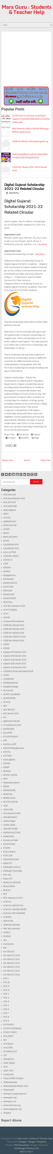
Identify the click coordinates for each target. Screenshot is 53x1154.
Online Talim (9, 825)
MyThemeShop (22, 1145)
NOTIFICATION (10, 802)
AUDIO (6, 529)
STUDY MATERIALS (12, 1028)
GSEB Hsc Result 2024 (13, 633)
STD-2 (6, 994)
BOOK (6, 541)
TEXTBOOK (8, 1059)
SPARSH (7, 936)
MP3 (5, 779)
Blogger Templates (37, 1142)
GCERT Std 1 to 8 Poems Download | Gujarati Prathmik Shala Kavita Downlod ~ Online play (31, 119)
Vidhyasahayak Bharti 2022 (15, 1086)
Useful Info (8, 1074)
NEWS (6, 786)
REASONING (9, 886)
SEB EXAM (8, 921)
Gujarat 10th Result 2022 (14, 652)
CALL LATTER (9, 552)
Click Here (42, 244)
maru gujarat (9, 759)
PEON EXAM (9, 844)
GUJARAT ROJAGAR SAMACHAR (18, 671)
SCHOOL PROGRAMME (14, 913)
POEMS (6, 848)
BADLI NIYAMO (10, 537)
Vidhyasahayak (10, 1082)
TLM (5, 1067)
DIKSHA (7, 567)
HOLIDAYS (8, 690)
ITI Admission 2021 (12, 725)
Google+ (11, 438)
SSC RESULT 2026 (11, 974)
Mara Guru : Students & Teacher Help (26, 9)
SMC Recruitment (11, 928)
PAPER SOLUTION (11, 832)
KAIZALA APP (9, 744)
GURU (6, 675)
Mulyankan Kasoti (11, 782)
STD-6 (6, 1009)
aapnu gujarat (9, 510)
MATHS (6, 763)
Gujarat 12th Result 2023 (14, 667)
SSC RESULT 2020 (11, 955)
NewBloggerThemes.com (26, 1148)
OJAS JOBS (8, 809)
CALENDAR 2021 (11, 544)
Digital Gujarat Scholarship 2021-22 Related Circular (24, 186)
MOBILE (7, 771)
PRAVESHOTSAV (11, 859)
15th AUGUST (9, 502)
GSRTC (6, 644)
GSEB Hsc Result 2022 (13, 625)
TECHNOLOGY (10, 1051)
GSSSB (6, 648)
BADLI (6, 533)
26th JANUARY (10, 506)
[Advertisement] (26, 58)
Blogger (23, 1142)
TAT (5, 1040)
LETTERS (7, 756)
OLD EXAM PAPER (11, 813)
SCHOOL (7, 902)
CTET (5, 564)
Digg (35, 438)
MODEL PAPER (10, 775)
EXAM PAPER (9, 598)
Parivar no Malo (10, 840)
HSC (5, 706)
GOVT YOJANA (10, 610)
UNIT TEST (8, 1071)
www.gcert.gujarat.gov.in (14, 1094)
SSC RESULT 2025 (11, 971)
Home (27, 460)
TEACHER (8, 1047)
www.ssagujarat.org (12, 1109)
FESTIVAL (8, 602)
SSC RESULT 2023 (11, 963)
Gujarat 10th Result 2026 (14, 660)
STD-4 (6, 1001)
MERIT (6, 767)
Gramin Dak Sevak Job (13, 621)
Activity (7, 517)
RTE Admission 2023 (13, 898)
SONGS (6, 932)
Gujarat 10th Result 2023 (14, 656)
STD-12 (6, 990)
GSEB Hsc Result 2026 (13, 640)
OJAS (5, 806)
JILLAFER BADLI (10, 736)
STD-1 (6, 978)
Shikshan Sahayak (11, 925)
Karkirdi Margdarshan (13, 748)
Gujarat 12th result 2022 (14, 663)
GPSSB (6, 617)
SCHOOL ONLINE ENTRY (15, 909)
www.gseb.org (9, 1097)
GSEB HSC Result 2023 (13, 629)
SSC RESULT (9, 951)
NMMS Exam (9, 798)
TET (5, 1055)
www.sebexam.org (11, 1105)
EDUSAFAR (8, 579)
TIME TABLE (9, 1063)
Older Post (46, 460)
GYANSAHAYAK (10, 683)
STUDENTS (8, 1024)
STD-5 (6, 1005)
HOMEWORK (9, 698)
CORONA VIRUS (10, 556)
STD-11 (6, 986)
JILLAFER (7, 733)
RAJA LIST (8, 878)
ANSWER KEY (9, 521)
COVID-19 (7, 560)
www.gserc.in (9, 1101)
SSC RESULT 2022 (11, 959)
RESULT (7, 890)
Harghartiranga (10, 686)
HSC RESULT (9, 710)
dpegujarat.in (9, 575)
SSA (5, 940)
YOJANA (7, 1113)
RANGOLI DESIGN (11, 882)
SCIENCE (7, 917)
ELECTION (8, 587)
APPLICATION (10, 525)
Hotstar (7, 702)
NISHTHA (7, 794)
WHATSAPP (8, 1090)
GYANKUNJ (8, 679)
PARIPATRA (14, 193)
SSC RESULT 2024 (11, 967)
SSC (5, 948)
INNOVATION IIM (11, 721)
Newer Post (7, 460)
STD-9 (6, 1021)
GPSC (5, 613)
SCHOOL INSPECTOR (13, 905)
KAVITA (7, 752)
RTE (5, 894)
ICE (5, 717)
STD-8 (6, 1017)
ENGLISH (7, 590)
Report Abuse (11, 1120)
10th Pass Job (9, 494)
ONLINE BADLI (10, 817)
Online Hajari (9, 821)
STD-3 (6, 998)
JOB (5, 740)
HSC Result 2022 (11, 713)
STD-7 (6, 1013)
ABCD (6, 514)
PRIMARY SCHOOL (12, 867)
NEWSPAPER (9, 790)
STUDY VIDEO (10, 1032)
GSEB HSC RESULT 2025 (14, 637)
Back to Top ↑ (26, 1151)
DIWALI (6, 571)
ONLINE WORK (10, 829)
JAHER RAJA (8, 729)
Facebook (22, 434)
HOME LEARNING (11, 694)
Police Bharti (9, 852)
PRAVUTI (7, 863)
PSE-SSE (7, 875)
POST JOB (7, 855)
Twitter (35, 434)
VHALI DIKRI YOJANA (13, 1078)
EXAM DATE (9, 594)
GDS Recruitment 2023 (14, 606)
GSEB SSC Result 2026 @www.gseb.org (30, 141)
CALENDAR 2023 (11, 548)
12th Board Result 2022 (14, 498)
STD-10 (6, 982)
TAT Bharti (8, 1044)
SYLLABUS (8, 1036)
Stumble (24, 438)
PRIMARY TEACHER (12, 871)
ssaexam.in (8, 944)
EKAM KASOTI (10, 583)
